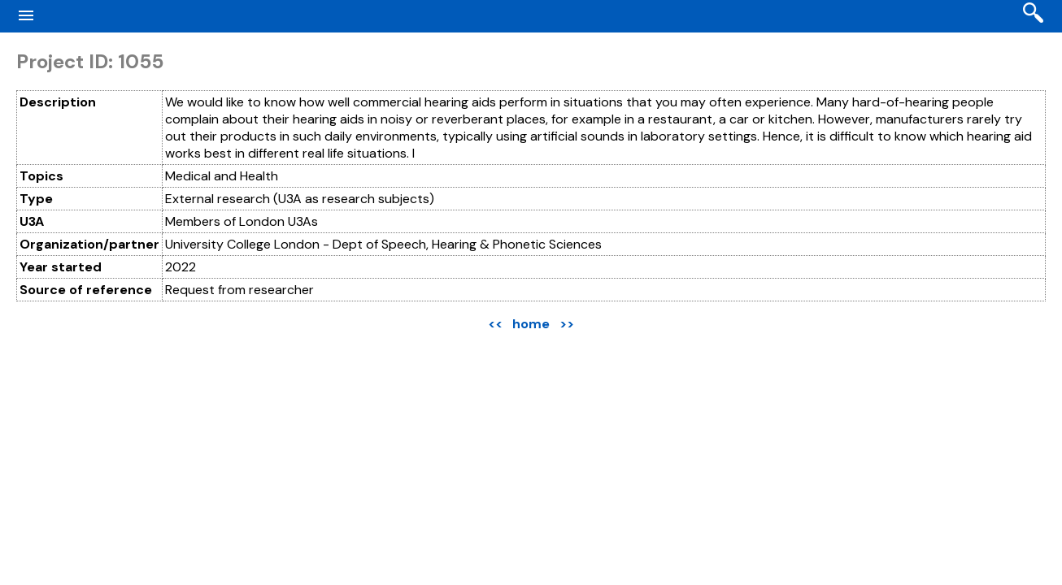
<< (495, 323)
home (531, 323)
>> (566, 323)
